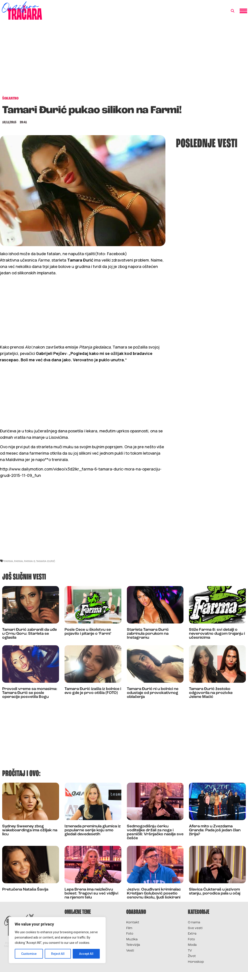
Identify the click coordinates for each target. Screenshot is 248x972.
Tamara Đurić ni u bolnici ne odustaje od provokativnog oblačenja (152, 693)
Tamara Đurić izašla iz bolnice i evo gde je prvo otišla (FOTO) (93, 691)
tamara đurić (45, 561)
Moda (192, 945)
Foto (129, 933)
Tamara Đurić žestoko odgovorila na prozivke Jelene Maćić (211, 693)
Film (129, 928)
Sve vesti (195, 928)
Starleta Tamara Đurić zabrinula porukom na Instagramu (148, 634)
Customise (29, 953)
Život (192, 956)
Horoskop (196, 962)
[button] (232, 11)
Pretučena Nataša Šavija (25, 889)
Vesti (130, 950)
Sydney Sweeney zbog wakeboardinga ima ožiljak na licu (29, 830)
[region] (57, 940)
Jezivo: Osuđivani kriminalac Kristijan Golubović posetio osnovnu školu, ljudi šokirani (154, 893)
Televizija (133, 945)
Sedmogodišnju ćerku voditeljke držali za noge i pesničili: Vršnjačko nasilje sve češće (155, 832)
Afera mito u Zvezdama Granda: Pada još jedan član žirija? (215, 830)
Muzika (132, 939)
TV (190, 950)
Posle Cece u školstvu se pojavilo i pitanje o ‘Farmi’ (88, 632)
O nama (194, 922)
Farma (18, 561)
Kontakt (132, 922)
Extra (192, 933)
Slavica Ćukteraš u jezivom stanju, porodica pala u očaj (214, 891)
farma (8, 561)
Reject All (58, 953)
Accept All (86, 953)
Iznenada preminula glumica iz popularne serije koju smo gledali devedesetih (93, 830)
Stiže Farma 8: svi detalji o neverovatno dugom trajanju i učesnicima (217, 634)
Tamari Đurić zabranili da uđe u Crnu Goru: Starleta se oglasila (29, 634)
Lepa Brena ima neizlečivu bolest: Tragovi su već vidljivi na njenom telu (91, 893)
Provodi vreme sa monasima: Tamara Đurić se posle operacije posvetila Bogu (29, 693)
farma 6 (29, 561)
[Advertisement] (124, 60)
